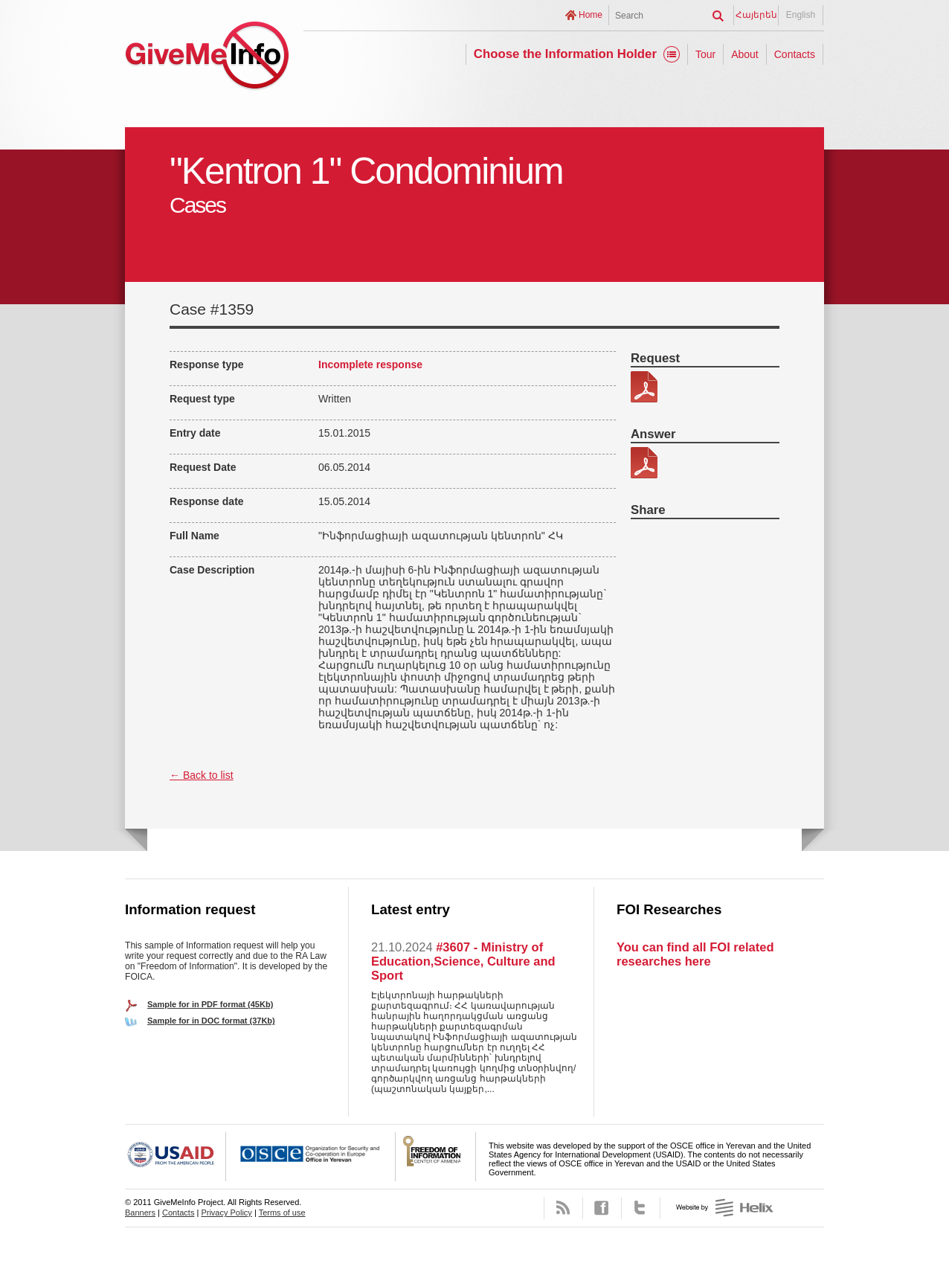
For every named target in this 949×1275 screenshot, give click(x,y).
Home (590, 15)
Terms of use (282, 1212)
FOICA (436, 1156)
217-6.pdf (644, 386)
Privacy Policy (226, 1212)
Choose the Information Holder (565, 54)
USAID (175, 1156)
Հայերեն (756, 15)
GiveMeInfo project (207, 57)
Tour (705, 54)
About (745, 54)
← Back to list (202, 775)
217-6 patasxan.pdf (644, 462)
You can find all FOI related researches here (695, 954)
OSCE (311, 1156)
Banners (140, 1212)
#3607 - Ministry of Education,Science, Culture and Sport (463, 961)
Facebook (602, 1208)
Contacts (794, 54)
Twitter (641, 1208)
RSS (563, 1208)
